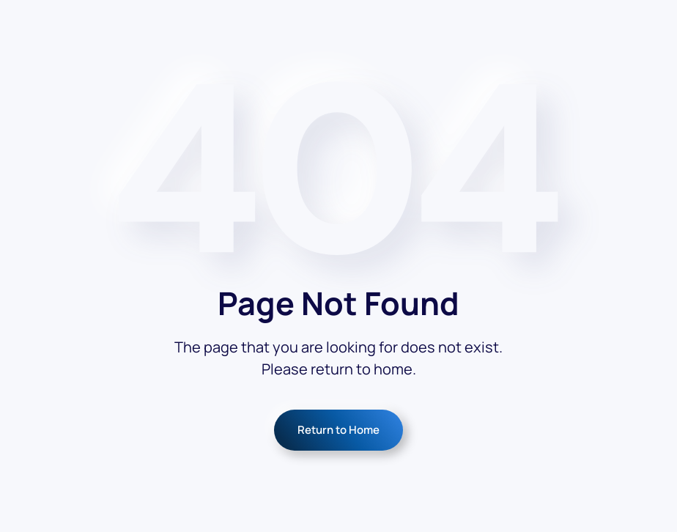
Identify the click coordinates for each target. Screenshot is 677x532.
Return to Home (338, 429)
